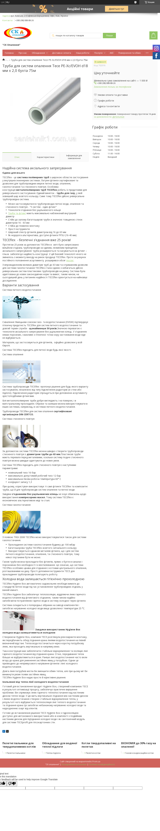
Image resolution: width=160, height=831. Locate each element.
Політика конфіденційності (102, 764)
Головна (9, 52)
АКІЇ (111, 52)
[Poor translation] (12, 783)
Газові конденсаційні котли (139, 752)
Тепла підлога (53, 752)
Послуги (98, 52)
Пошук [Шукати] (109, 35)
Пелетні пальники (16, 752)
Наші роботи (82, 52)
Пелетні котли (93, 752)
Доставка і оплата (61, 52)
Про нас (23, 52)
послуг (70, 260)
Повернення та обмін (129, 52)
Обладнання (38, 52)
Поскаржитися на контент (74, 764)
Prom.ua (96, 761)
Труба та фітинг (17, 213)
